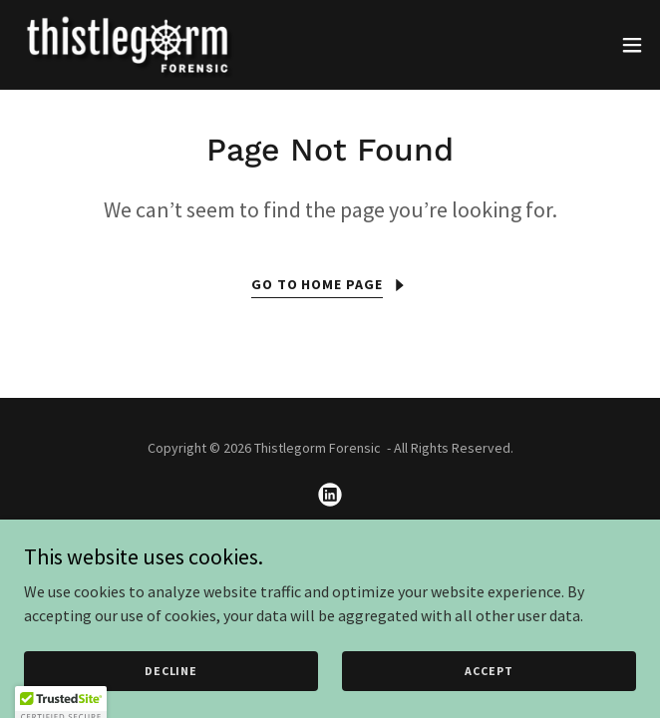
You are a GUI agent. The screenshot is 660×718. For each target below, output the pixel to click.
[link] (127, 45)
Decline (171, 670)
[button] (632, 45)
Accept (488, 670)
